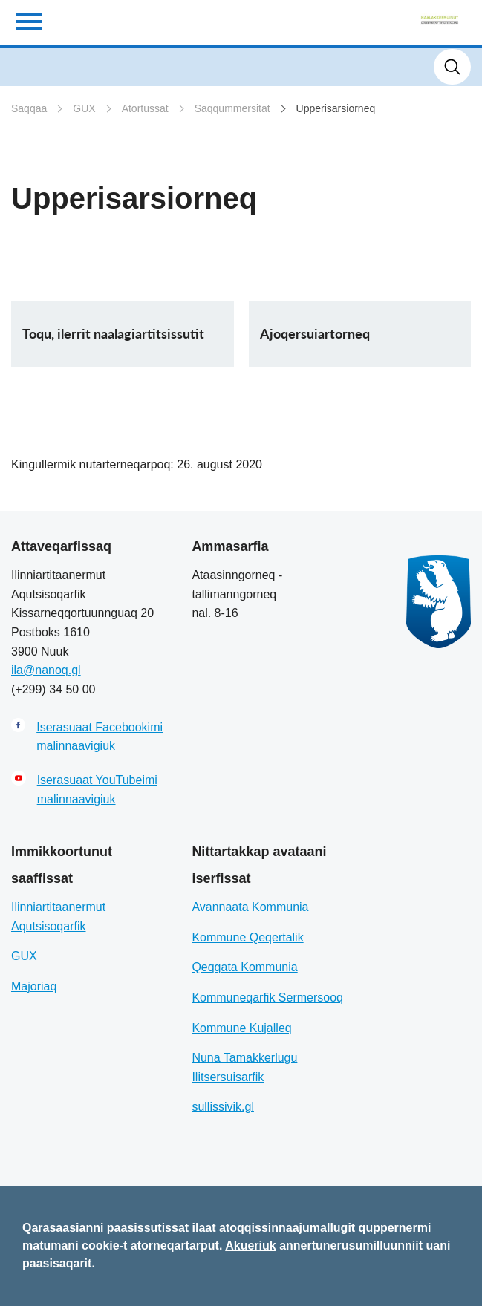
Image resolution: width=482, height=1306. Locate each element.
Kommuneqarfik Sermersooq (267, 997)
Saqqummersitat (232, 108)
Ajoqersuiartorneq (315, 333)
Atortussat (145, 108)
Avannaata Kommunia (250, 907)
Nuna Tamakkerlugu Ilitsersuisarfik (244, 1067)
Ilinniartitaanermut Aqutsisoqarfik (58, 917)
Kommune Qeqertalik (247, 937)
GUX (84, 108)
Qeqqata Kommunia (244, 967)
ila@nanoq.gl (46, 670)
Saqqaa (29, 108)
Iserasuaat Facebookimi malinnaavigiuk (99, 737)
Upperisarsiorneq (336, 108)
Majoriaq (33, 986)
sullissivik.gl (223, 1106)
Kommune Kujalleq (241, 1028)
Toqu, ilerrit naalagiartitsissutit (113, 333)
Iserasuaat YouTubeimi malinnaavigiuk (97, 790)
